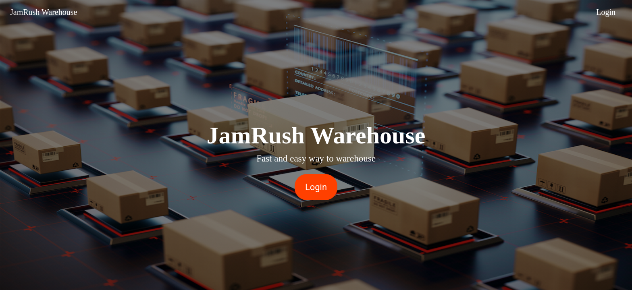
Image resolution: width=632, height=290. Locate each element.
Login (605, 12)
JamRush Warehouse (43, 12)
